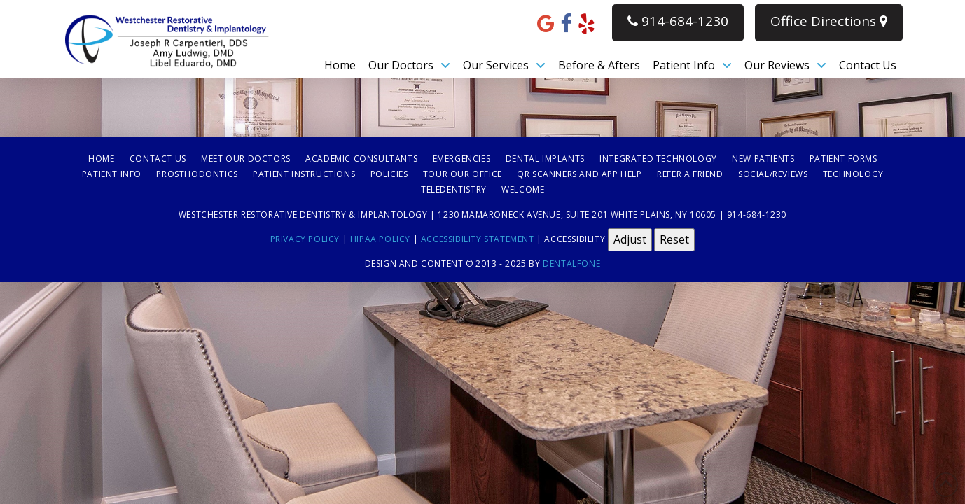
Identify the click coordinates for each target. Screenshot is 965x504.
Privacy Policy (305, 238)
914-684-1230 (677, 21)
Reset (674, 239)
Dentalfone (571, 264)
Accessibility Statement (477, 238)
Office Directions (828, 21)
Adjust (629, 239)
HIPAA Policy (380, 238)
